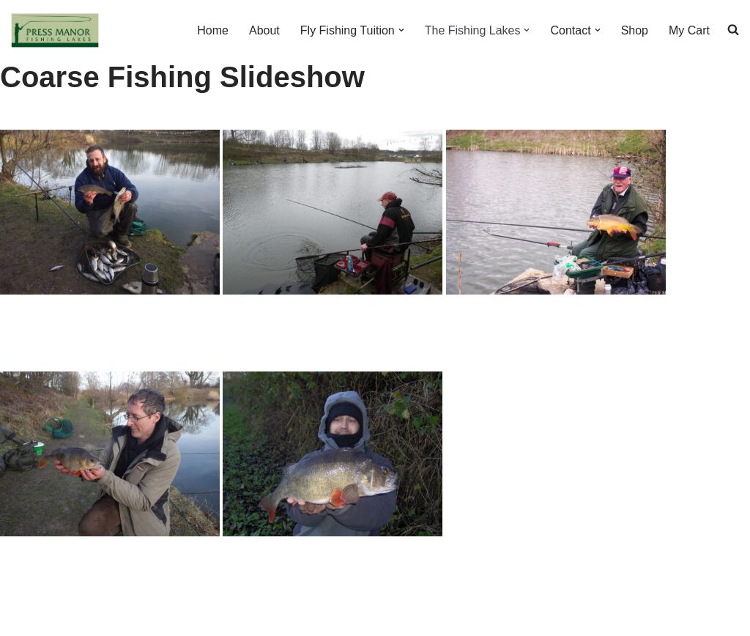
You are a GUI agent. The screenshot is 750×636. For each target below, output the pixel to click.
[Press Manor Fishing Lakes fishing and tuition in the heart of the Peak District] (55, 30)
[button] (401, 30)
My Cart (689, 30)
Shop (634, 30)
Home (213, 30)
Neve (24, 617)
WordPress (142, 617)
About (264, 30)
